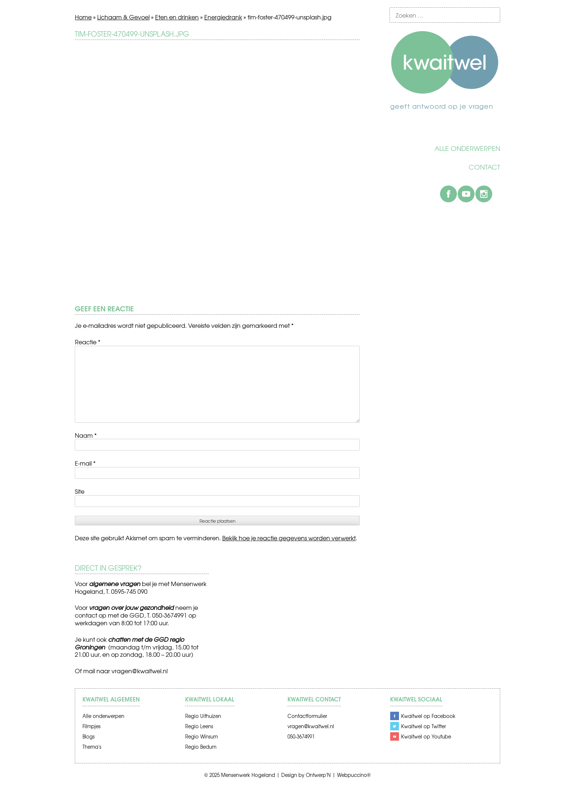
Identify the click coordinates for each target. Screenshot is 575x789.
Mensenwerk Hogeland (248, 774)
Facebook (448, 194)
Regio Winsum (201, 736)
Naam (86, 435)
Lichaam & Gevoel (123, 16)
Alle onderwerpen (467, 148)
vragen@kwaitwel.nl (139, 670)
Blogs (89, 736)
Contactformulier (307, 715)
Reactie (87, 341)
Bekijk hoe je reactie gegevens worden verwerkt (289, 537)
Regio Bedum (200, 746)
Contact (484, 167)
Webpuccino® (354, 774)
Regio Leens (199, 726)
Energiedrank (223, 16)
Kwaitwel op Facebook (428, 715)
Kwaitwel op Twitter (423, 726)
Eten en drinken (177, 16)
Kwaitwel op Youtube (426, 736)
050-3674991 (301, 736)
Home (83, 16)
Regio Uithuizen (203, 715)
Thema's (92, 746)
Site (79, 491)
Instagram (483, 194)
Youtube (466, 194)
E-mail (85, 463)
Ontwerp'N (318, 774)
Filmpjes (91, 726)
